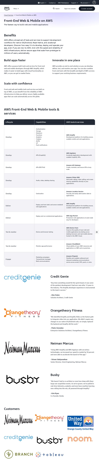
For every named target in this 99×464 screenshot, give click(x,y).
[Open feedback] (97, 232)
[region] (49, 192)
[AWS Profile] (94, 2)
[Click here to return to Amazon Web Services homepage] (7, 10)
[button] (87, 8)
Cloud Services (8, 15)
